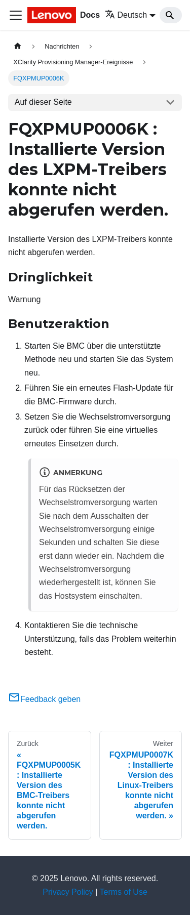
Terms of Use (123, 892)
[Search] (171, 15)
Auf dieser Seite (43, 102)
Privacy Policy (68, 892)
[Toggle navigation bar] (15, 15)
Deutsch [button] (126, 15)
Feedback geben (44, 699)
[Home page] (17, 46)
